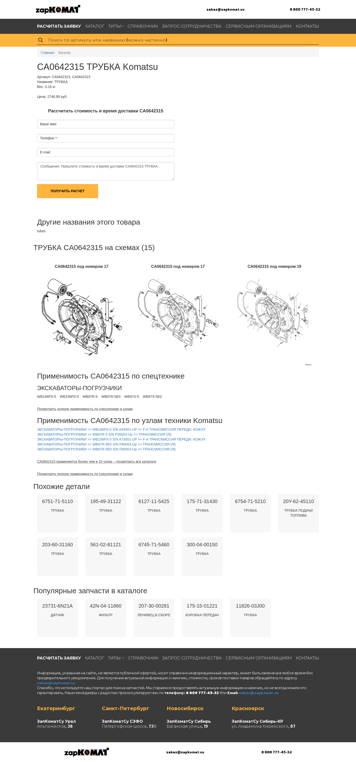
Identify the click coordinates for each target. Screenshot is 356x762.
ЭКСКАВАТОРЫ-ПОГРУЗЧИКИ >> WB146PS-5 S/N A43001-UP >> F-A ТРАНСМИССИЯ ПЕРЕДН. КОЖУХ (121, 429)
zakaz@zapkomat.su (225, 9)
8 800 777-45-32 (305, 9)
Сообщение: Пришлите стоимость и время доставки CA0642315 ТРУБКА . (105, 171)
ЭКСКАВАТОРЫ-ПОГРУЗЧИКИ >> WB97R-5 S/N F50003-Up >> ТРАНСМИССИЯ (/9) (104, 434)
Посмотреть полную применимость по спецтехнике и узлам (85, 409)
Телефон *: (49, 138)
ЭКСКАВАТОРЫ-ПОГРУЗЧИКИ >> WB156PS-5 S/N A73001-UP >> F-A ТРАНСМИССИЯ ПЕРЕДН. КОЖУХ (121, 439)
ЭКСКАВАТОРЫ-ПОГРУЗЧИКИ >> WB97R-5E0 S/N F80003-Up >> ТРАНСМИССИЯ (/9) (106, 444)
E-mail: (45, 152)
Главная (47, 53)
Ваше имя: (48, 124)
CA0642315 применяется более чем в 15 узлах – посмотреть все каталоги (96, 462)
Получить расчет (68, 191)
